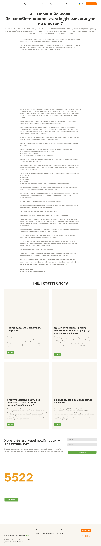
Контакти (69, 4)
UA (82, 4)
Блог (61, 4)
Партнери (53, 4)
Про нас (27, 4)
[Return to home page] (11, 4)
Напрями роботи (39, 4)
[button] (91, 3)
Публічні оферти (48, 533)
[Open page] (79, 4)
